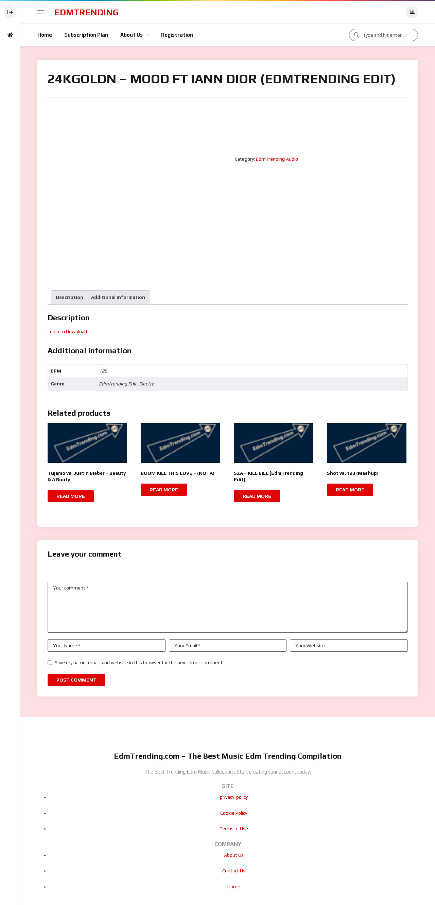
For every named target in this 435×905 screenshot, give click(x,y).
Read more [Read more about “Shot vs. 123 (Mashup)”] (350, 489)
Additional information (118, 297)
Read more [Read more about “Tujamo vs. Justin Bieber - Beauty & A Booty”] (70, 496)
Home (44, 35)
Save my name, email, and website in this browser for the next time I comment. (139, 662)
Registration (177, 35)
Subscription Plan (86, 35)
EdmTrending (86, 12)
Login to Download (67, 331)
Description (69, 297)
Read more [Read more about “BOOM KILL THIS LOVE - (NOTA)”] (164, 489)
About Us (131, 35)
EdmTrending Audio (277, 159)
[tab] (69, 297)
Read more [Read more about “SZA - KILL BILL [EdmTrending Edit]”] (257, 496)
